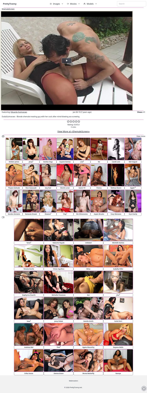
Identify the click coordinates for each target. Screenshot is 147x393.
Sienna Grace (59, 373)
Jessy (31, 161)
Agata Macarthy (88, 347)
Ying (65, 214)
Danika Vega (48, 162)
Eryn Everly (133, 214)
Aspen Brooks (99, 214)
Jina (118, 295)
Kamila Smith (88, 321)
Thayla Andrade (14, 188)
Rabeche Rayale (58, 243)
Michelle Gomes (118, 243)
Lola (82, 161)
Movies (73, 3)
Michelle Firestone (59, 295)
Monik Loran (65, 188)
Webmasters (73, 381)
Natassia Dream (31, 214)
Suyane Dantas (65, 162)
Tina (58, 347)
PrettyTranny (10, 3)
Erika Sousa (28, 373)
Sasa (29, 321)
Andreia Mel (28, 347)
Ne (99, 162)
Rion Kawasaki (31, 188)
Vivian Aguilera (58, 269)
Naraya (118, 373)
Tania (28, 242)
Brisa (88, 269)
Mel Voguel (133, 162)
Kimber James (14, 162)
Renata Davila (29, 269)
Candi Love (116, 162)
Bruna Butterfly (88, 373)
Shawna (48, 214)
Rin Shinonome (82, 214)
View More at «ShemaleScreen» (73, 131)
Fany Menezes (116, 214)
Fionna (99, 188)
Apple (133, 187)
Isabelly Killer (118, 269)
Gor (88, 295)
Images (56, 3)
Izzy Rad (48, 188)
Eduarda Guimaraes (19, 112)
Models (90, 3)
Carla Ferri (118, 321)
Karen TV (82, 188)
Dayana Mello (118, 347)
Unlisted (88, 243)
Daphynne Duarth (29, 295)
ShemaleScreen (8, 9)
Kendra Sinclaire (14, 214)
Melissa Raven (116, 188)
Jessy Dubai (58, 321)
